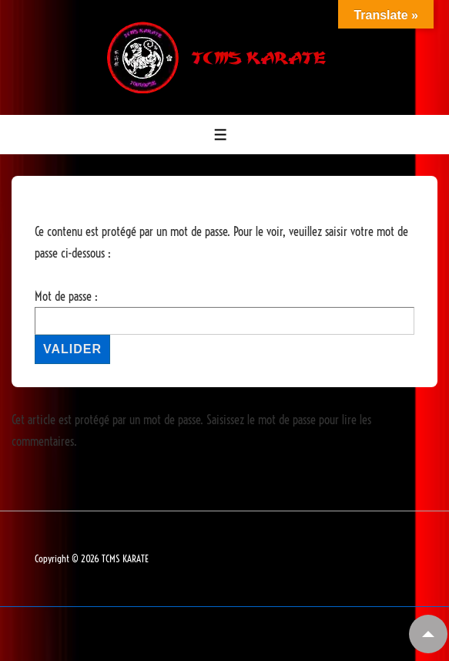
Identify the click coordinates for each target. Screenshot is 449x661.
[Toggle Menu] (220, 134)
